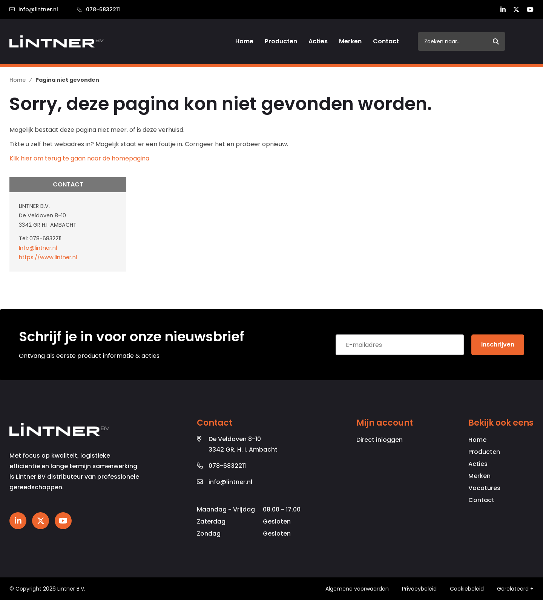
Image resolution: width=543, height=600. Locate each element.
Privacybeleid (419, 588)
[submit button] (495, 41)
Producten (484, 451)
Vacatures (484, 488)
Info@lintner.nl (38, 248)
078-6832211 (98, 9)
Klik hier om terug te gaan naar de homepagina (79, 158)
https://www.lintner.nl (48, 257)
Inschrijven (497, 344)
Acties (478, 464)
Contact (481, 500)
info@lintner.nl (33, 9)
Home (477, 439)
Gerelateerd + (515, 588)
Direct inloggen (379, 439)
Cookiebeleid (467, 588)
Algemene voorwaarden (357, 588)
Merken (479, 476)
